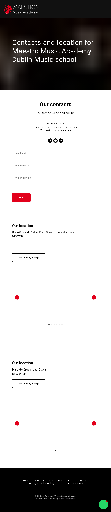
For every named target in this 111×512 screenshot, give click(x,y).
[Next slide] (94, 297)
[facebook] (50, 140)
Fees (71, 480)
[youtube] (61, 140)
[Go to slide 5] (59, 324)
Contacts (84, 480)
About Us (39, 480)
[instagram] (55, 140)
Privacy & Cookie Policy (41, 483)
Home (25, 480)
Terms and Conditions (71, 483)
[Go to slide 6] (62, 324)
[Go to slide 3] (54, 324)
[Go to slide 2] (51, 324)
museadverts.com (67, 498)
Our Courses (56, 480)
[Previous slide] (17, 297)
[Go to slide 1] (49, 324)
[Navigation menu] (106, 9)
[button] (103, 504)
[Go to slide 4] (56, 324)
